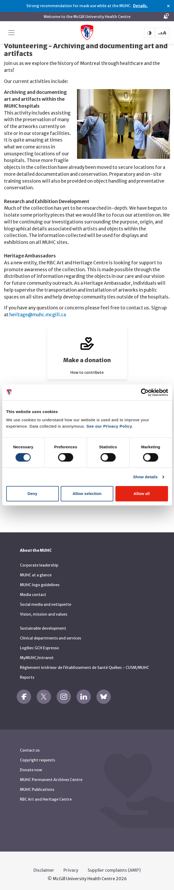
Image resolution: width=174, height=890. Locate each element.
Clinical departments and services (50, 637)
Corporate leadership (39, 564)
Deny (32, 493)
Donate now (31, 768)
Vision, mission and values (43, 613)
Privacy (70, 869)
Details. (140, 5)
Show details (145, 477)
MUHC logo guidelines (40, 583)
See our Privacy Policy (109, 426)
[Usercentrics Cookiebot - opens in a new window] (144, 392)
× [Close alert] (168, 6)
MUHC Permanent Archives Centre (51, 778)
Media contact (33, 593)
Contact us (30, 749)
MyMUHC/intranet (37, 656)
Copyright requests (37, 759)
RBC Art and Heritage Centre (46, 798)
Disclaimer (43, 869)
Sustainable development (43, 627)
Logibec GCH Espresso (39, 647)
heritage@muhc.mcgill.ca (37, 313)
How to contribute (87, 371)
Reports (27, 676)
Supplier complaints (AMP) (114, 869)
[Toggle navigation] (11, 33)
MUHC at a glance (36, 574)
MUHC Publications (37, 788)
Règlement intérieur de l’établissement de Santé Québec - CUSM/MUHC (84, 666)
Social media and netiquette (45, 603)
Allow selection (87, 493)
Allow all (142, 493)
